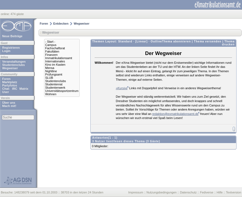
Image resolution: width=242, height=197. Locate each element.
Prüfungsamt (53, 74)
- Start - (50, 41)
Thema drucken (228, 43)
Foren (6, 78)
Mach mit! (9, 106)
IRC (14, 88)
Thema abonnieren (176, 41)
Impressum (135, 192)
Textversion (233, 192)
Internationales (55, 61)
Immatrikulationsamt (58, 58)
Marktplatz (9, 82)
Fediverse (206, 192)
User (5, 92)
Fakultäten (52, 51)
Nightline (51, 71)
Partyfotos (9, 85)
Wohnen (50, 94)
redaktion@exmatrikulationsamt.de (175, 113)
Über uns (8, 102)
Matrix (23, 88)
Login (6, 51)
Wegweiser (10, 68)
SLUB (49, 77)
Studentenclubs (13, 64)
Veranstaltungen (14, 61)
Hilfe (220, 192)
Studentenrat (53, 84)
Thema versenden (207, 41)
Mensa (49, 67)
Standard (125, 41)
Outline (156, 41)
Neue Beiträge (12, 36)
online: (5, 14)
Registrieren (11, 47)
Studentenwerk (55, 87)
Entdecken (61, 23)
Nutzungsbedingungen (161, 192)
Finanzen (51, 54)
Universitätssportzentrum (62, 90)
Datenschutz (188, 192)
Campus (50, 45)
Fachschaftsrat (55, 48)
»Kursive (122, 88)
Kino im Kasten (55, 64)
